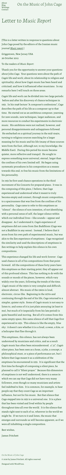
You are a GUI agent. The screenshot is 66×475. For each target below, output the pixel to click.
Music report (16, 48)
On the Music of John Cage (39, 4)
